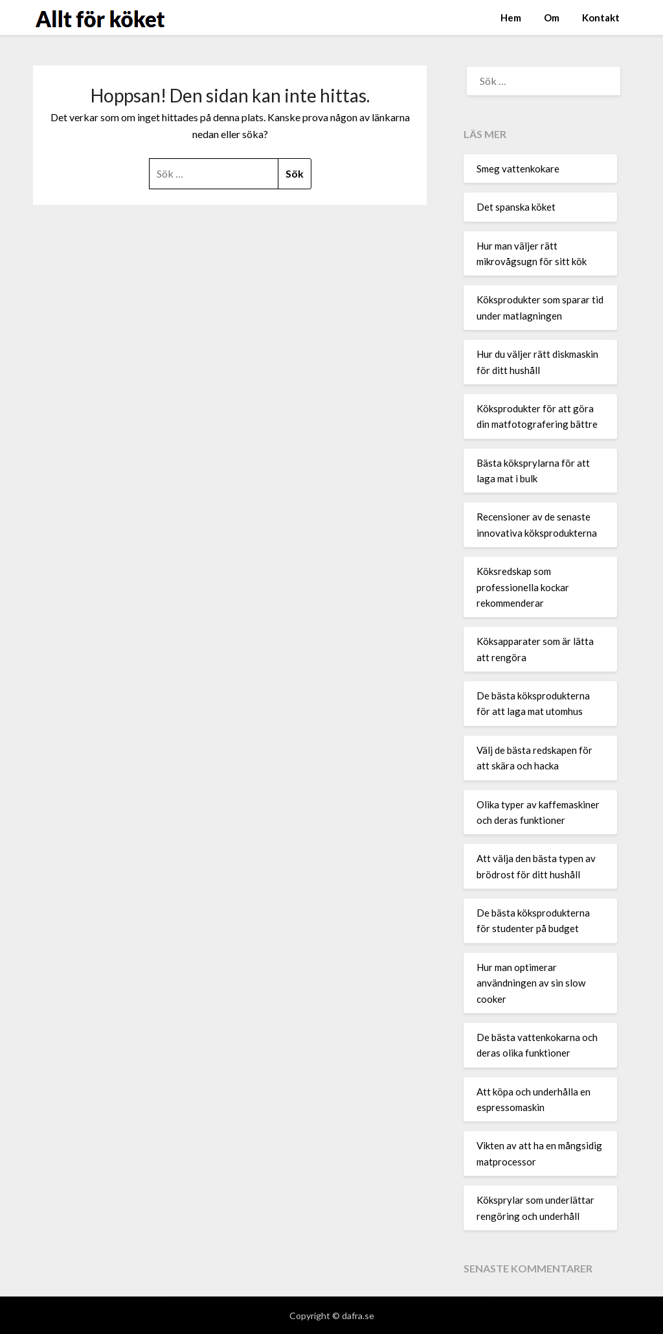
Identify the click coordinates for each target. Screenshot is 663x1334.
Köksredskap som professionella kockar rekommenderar (523, 587)
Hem (510, 17)
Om (551, 17)
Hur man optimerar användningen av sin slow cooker (531, 983)
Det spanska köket (516, 207)
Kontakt (601, 17)
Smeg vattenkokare (518, 168)
